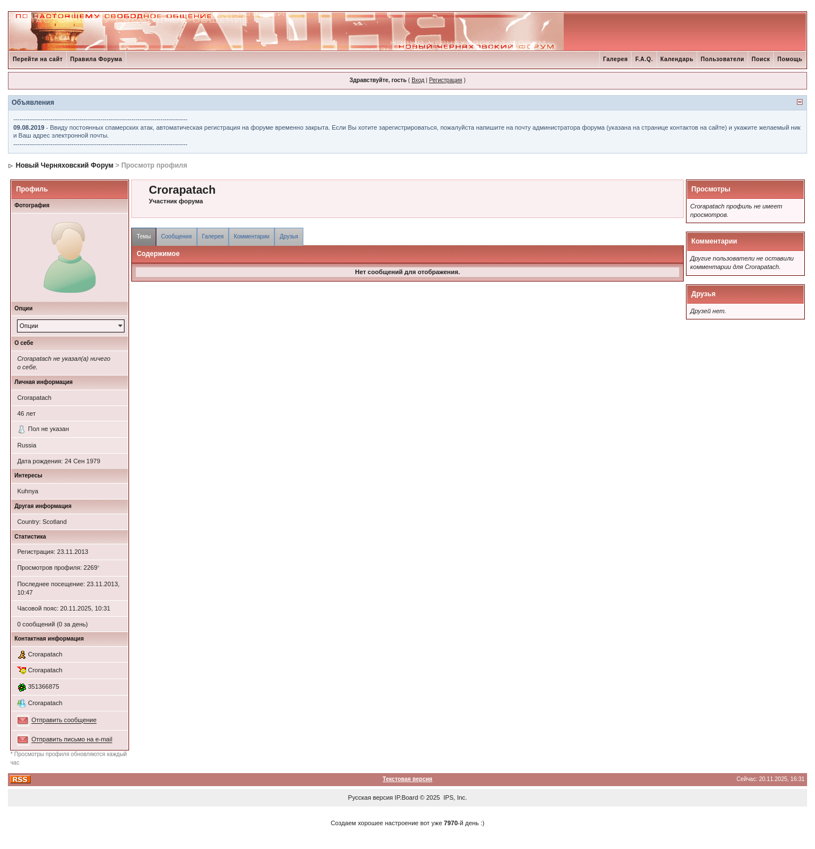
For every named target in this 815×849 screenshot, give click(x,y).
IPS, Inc (455, 797)
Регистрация (445, 80)
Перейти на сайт (37, 59)
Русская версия (370, 797)
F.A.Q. (644, 59)
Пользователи (722, 59)
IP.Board (406, 797)
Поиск (761, 59)
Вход (417, 80)
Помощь (789, 59)
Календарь (676, 59)
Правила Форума (96, 59)
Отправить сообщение (63, 720)
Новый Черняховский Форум (65, 165)
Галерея (615, 59)
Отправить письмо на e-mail (71, 739)
